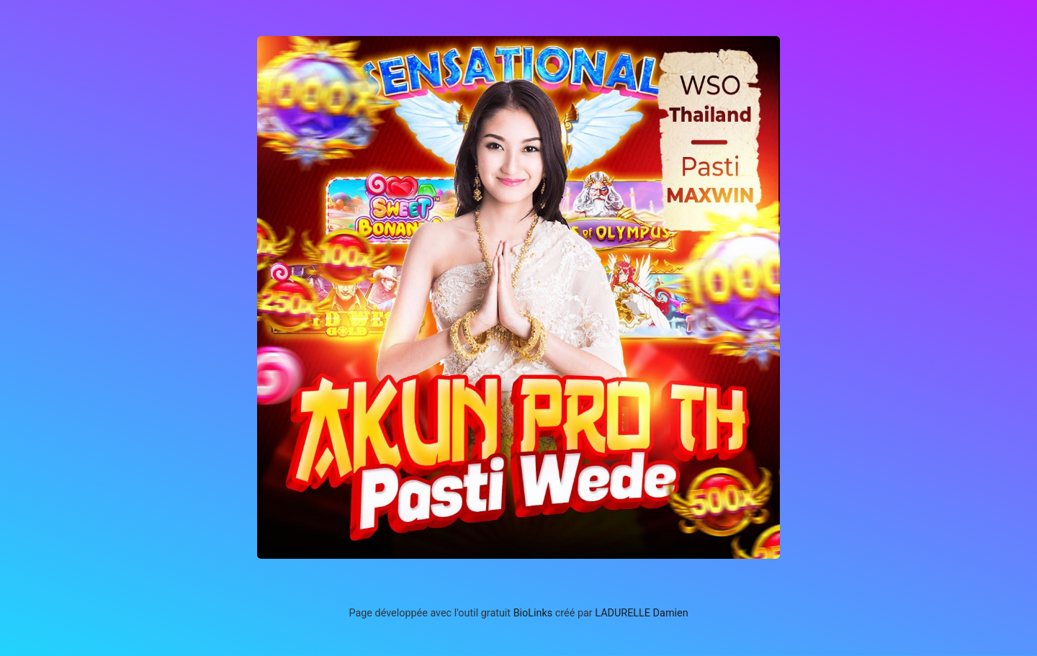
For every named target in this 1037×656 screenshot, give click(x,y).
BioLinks (533, 613)
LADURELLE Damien (641, 613)
